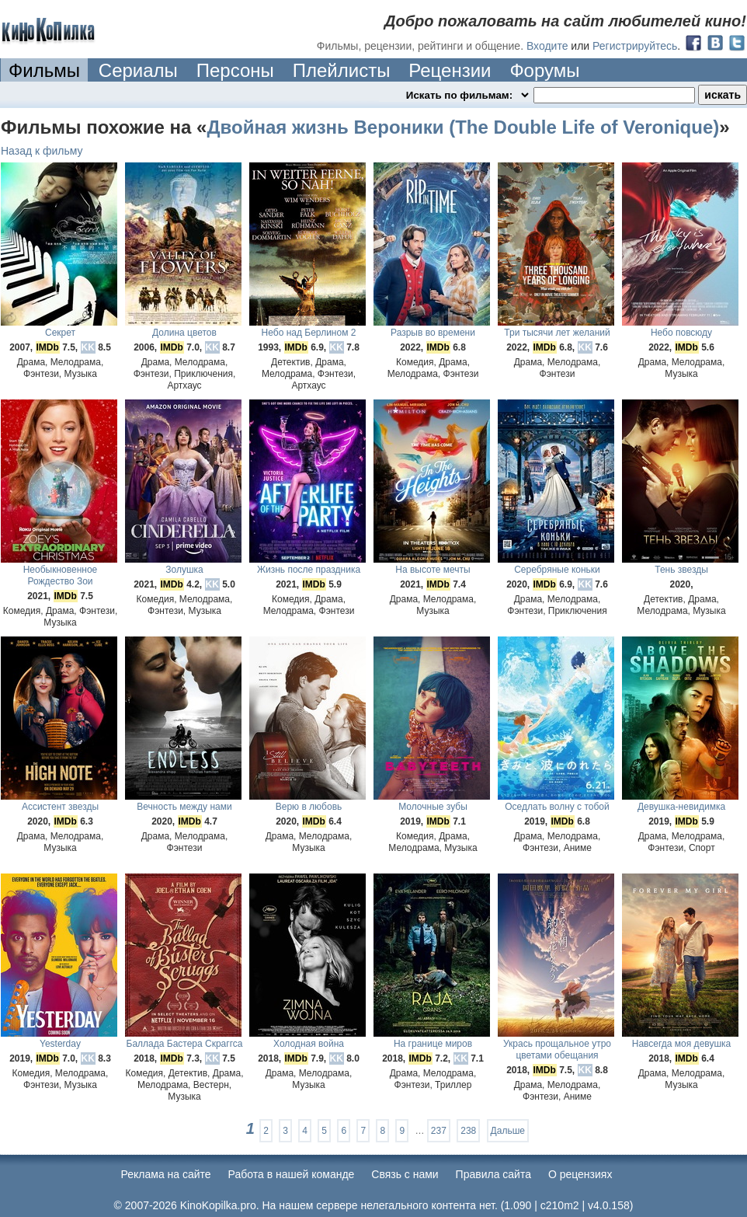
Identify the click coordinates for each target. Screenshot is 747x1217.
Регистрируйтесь (634, 46)
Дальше (508, 1130)
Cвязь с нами (404, 1174)
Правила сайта (493, 1174)
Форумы (544, 70)
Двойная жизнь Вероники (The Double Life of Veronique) (463, 127)
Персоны (235, 70)
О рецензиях (580, 1174)
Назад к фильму (42, 151)
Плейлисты (342, 70)
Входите (547, 46)
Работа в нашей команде (291, 1174)
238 (468, 1130)
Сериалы (138, 70)
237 (438, 1130)
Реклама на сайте (166, 1174)
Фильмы (44, 70)
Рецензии (449, 70)
